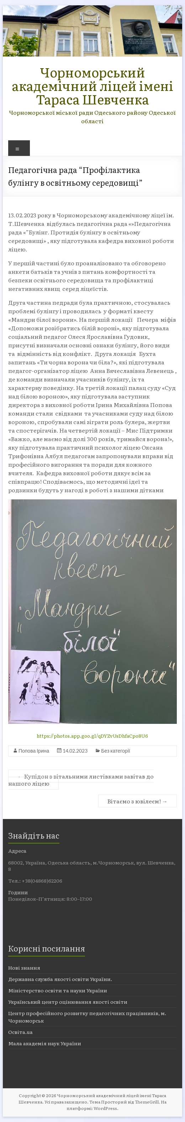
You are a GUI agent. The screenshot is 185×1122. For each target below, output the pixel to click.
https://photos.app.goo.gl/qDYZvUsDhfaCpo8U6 (92, 735)
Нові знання (24, 967)
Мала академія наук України (44, 1043)
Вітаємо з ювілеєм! (137, 801)
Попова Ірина (33, 751)
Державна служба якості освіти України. (60, 978)
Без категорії (115, 751)
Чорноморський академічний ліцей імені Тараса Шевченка (92, 85)
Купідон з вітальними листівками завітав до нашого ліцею (81, 779)
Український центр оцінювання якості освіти (67, 1001)
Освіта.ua (20, 1031)
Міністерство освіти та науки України (57, 990)
